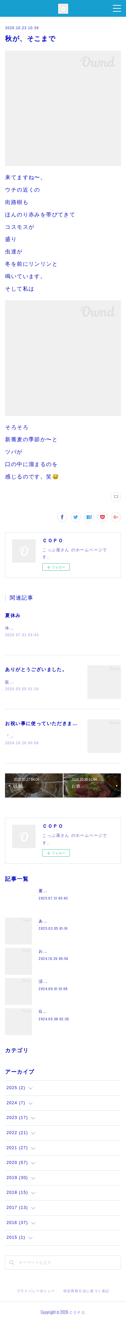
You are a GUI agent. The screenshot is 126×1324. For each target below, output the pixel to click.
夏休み (12, 615)
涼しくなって (52, 982)
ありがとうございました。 (36, 670)
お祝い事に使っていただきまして (44, 724)
